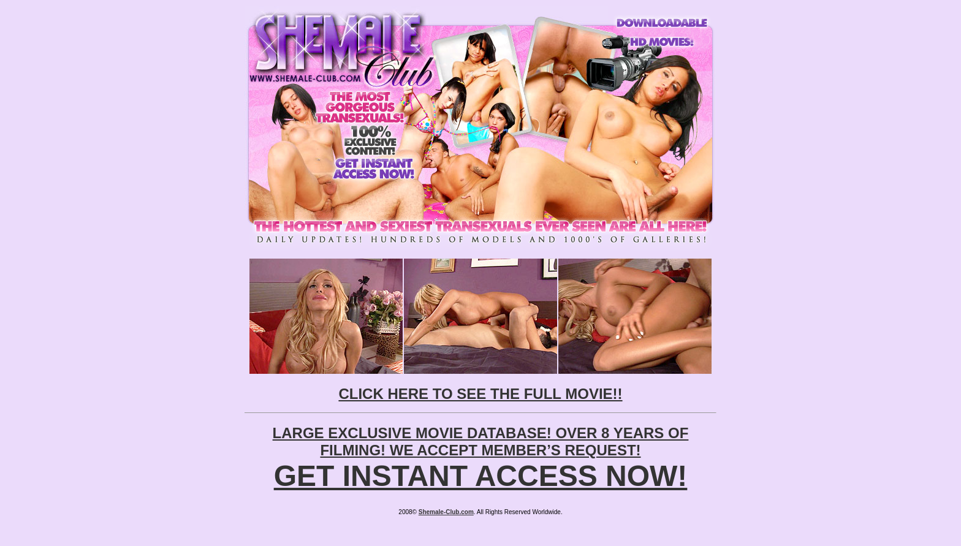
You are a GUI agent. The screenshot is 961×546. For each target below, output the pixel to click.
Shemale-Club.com (446, 512)
